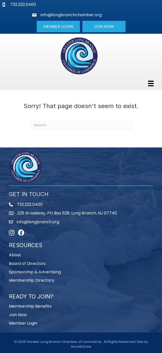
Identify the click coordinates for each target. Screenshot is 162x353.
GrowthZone (81, 346)
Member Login (23, 323)
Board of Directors (27, 263)
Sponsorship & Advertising (35, 272)
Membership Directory (31, 280)
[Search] (81, 125)
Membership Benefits (30, 306)
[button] (58, 26)
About (15, 255)
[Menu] (150, 83)
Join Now (18, 315)
